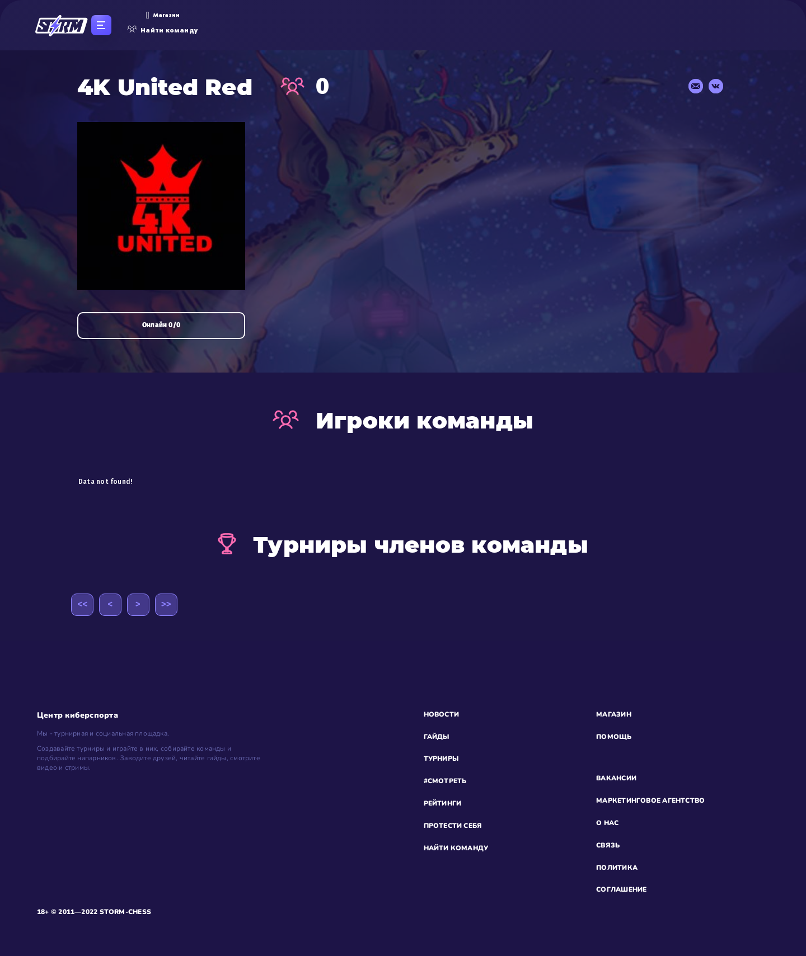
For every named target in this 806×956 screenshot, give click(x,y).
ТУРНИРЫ (441, 758)
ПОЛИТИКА (617, 867)
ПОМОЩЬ (613, 736)
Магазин (162, 15)
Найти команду (162, 30)
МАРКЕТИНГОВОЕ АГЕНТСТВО (650, 800)
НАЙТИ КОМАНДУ (456, 848)
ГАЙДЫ (436, 736)
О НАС (607, 822)
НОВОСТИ (442, 714)
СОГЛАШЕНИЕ (621, 889)
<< (82, 604)
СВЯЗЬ (608, 845)
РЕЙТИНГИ (443, 803)
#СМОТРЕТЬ (445, 780)
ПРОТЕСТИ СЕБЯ (453, 825)
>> (166, 604)
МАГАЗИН (613, 714)
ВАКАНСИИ (616, 778)
